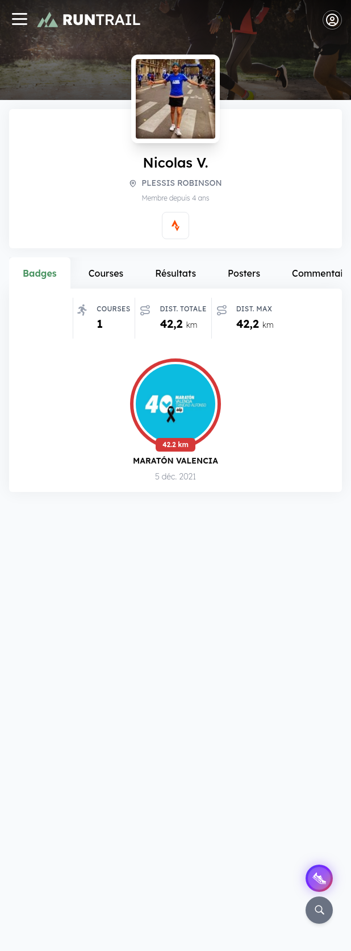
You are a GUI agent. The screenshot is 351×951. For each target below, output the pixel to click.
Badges (40, 273)
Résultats (175, 273)
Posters (244, 273)
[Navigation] (19, 20)
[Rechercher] (319, 910)
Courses (106, 273)
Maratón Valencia (175, 462)
